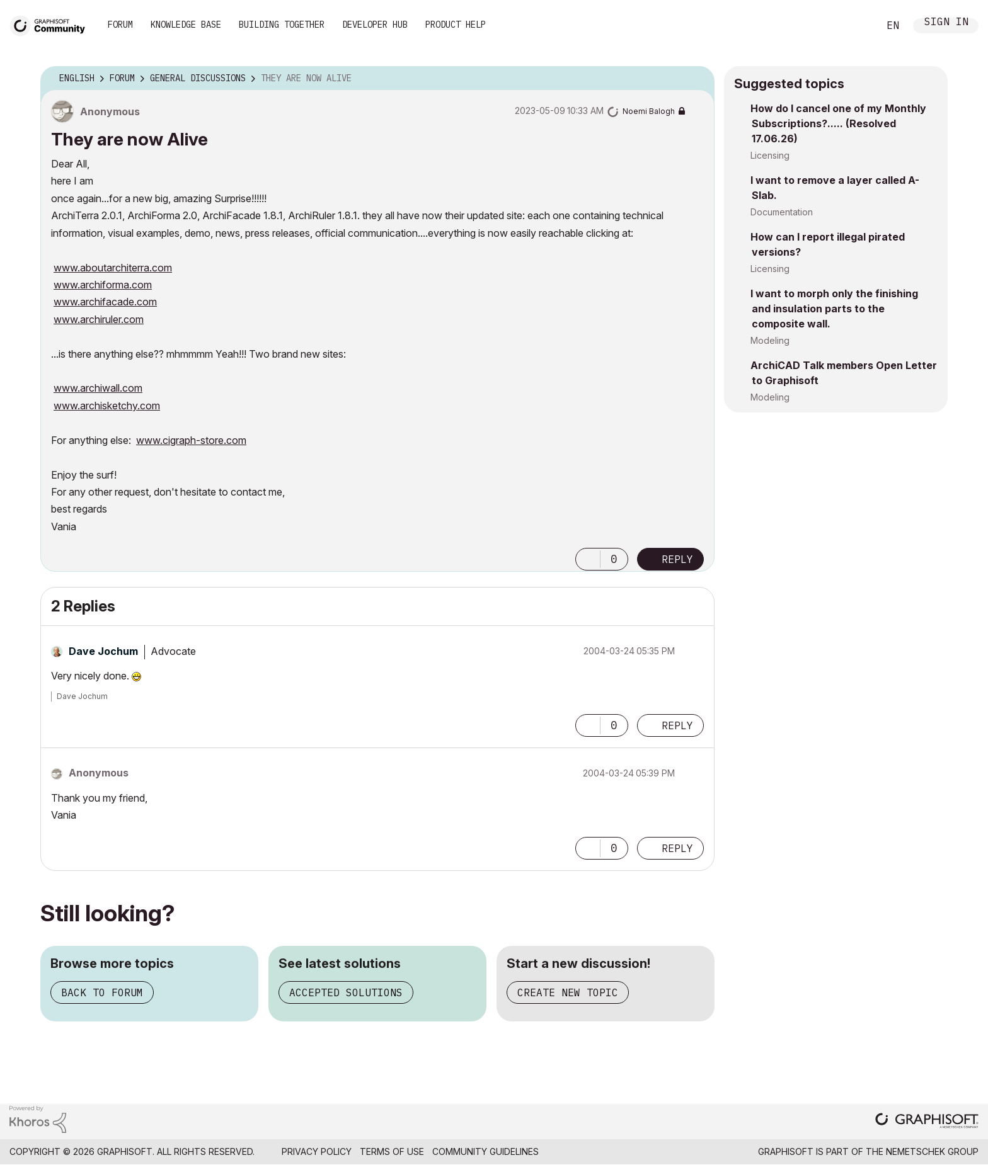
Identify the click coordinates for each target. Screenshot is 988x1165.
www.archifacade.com (105, 301)
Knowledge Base (186, 24)
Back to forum (102, 992)
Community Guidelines (485, 1151)
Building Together (282, 24)
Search (855, 25)
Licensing (770, 155)
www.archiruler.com (99, 319)
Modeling (770, 340)
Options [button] (697, 78)
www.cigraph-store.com (191, 440)
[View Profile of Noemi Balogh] (649, 111)
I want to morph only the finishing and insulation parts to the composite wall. (834, 308)
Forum (120, 24)
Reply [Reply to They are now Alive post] (677, 559)
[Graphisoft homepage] (927, 1122)
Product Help (455, 24)
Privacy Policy (317, 1151)
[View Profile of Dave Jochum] (103, 651)
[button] (588, 559)
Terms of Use (392, 1151)
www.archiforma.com (103, 284)
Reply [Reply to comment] (677, 725)
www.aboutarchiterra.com (113, 267)
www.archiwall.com (98, 388)
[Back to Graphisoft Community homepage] (51, 24)
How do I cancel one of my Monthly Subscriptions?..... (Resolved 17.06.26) (838, 123)
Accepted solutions (346, 992)
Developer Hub (375, 24)
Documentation (781, 212)
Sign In (946, 23)
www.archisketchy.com (107, 405)
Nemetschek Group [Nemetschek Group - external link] (932, 1151)
